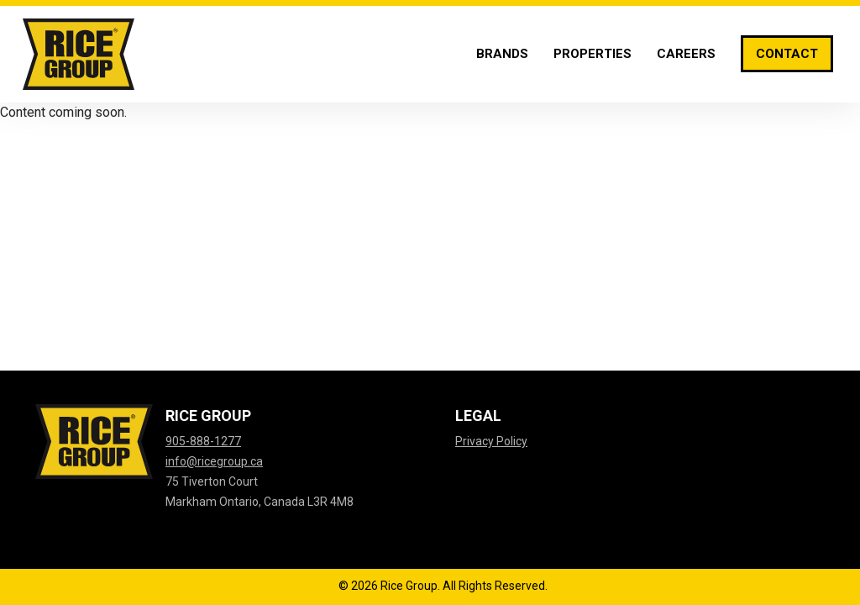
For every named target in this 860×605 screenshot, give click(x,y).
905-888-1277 (203, 441)
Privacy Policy (491, 441)
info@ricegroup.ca (214, 461)
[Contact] (787, 53)
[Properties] (592, 53)
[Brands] (502, 53)
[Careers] (686, 53)
